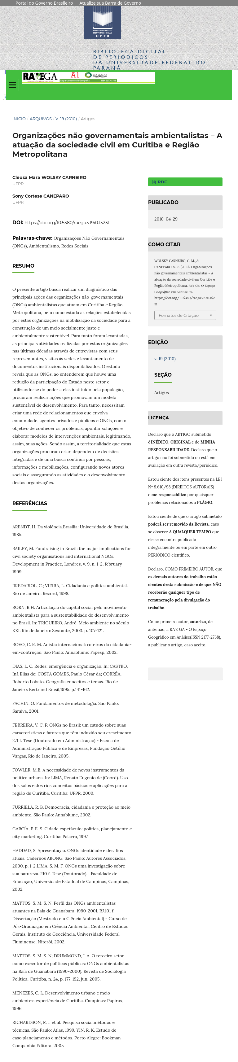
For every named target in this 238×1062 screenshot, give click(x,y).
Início (19, 118)
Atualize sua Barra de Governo (110, 3)
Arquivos (41, 118)
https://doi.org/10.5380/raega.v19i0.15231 (66, 222)
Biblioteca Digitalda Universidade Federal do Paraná (149, 59)
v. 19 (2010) (66, 118)
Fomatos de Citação (179, 315)
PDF (161, 181)
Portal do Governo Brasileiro (44, 3)
